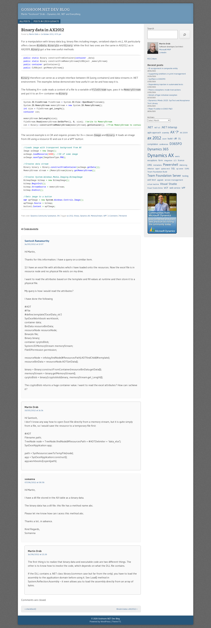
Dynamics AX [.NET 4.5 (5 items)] (160, 155)
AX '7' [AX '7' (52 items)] (174, 132)
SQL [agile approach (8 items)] (173, 168)
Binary (76, 216)
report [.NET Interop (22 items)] (157, 169)
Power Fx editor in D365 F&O (160, 108)
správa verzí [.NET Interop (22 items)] (165, 169)
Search (150, 28)
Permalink (123, 216)
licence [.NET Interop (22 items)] (181, 160)
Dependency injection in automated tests (166, 84)
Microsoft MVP (165, 49)
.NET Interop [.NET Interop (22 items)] (169, 127)
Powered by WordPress (100, 621)
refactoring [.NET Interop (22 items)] (183, 165)
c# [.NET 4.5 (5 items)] (175, 138)
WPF (105, 216)
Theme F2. (116, 621)
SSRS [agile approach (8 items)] (187, 168)
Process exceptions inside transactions (165, 89)
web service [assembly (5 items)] (175, 187)
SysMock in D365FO (157, 79)
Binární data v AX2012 (127, 609)
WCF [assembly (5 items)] (166, 187)
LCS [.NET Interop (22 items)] (175, 160)
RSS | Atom (152, 58)
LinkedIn (162, 52)
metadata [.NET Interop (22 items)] (157, 165)
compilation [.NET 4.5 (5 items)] (152, 144)
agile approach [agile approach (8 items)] (154, 132)
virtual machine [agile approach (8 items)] (153, 184)
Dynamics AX (85, 216)
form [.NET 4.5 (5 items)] (161, 160)
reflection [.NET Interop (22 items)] (150, 169)
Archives (150, 117)
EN (58, 216)
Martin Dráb (33, 34)
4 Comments (113, 216)
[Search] (184, 34)
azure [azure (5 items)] (164, 139)
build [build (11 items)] (170, 138)
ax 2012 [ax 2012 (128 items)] (154, 138)
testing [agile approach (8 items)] (185, 176)
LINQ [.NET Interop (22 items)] (149, 165)
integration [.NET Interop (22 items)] (168, 160)
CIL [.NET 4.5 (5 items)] (179, 138)
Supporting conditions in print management (167, 73)
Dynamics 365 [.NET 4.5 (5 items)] (158, 149)
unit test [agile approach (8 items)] (151, 179)
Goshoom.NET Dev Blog (45, 9)
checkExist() (30, 609)
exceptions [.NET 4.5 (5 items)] (152, 160)
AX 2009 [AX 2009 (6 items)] (184, 133)
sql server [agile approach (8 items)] (179, 169)
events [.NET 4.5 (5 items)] (177, 156)
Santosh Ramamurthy (37, 240)
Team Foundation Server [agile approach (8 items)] (164, 175)
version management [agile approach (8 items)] (174, 180)
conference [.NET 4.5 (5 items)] (163, 144)
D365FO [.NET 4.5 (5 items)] (176, 144)
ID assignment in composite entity (163, 68)
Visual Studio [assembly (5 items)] (168, 184)
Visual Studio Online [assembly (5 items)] (155, 188)
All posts (25, 21)
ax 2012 (70, 216)
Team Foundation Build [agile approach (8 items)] (157, 171)
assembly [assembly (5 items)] (165, 133)
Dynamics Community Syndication (43, 216)
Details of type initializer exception (163, 95)
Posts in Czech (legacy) (46, 21)
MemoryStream (96, 216)
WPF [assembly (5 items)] (183, 188)
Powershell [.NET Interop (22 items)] (170, 165)
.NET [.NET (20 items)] (150, 127)
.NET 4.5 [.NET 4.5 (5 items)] (157, 128)
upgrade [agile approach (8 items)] (160, 180)
